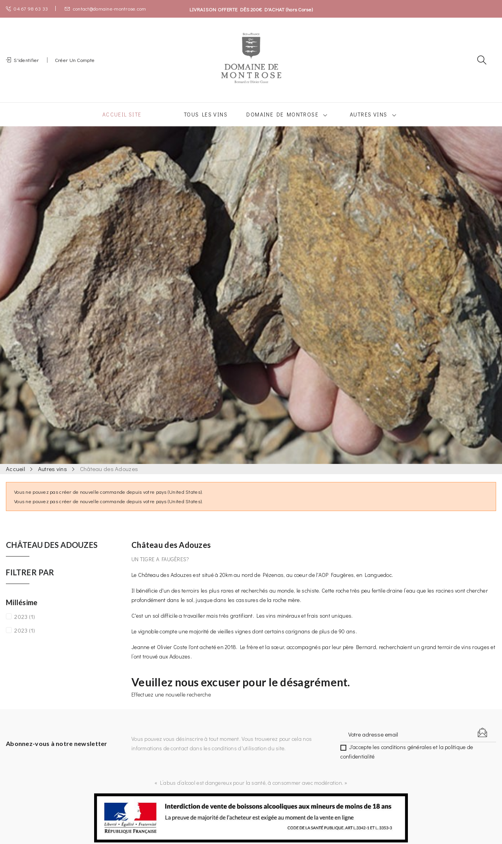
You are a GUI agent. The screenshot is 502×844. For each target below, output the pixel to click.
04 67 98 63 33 (27, 8)
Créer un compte (75, 64)
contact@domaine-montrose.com (105, 8)
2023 (24, 626)
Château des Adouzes (52, 554)
